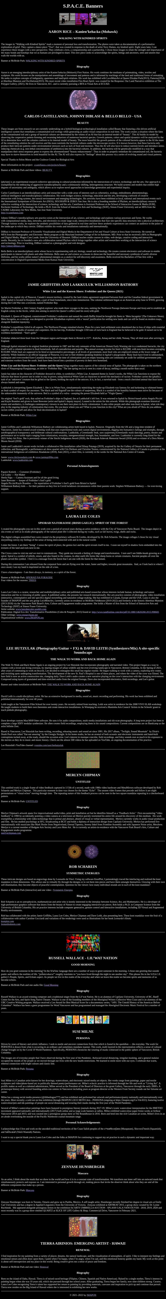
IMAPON (91, 1295)
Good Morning (51, 985)
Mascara (30, 1190)
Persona (30, 1068)
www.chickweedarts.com (20, 457)
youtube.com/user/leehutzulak (48, 745)
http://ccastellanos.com (12, 212)
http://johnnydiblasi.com (13, 246)
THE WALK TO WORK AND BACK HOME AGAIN (73, 684)
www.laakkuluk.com (23, 460)
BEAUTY (47, 170)
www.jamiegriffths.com (46, 457)
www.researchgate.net (27, 614)
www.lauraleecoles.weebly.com (31, 609)
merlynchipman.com (11, 833)
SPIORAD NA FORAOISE (39, 577)
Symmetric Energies (63, 890)
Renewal (44, 1267)
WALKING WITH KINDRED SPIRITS (45, 60)
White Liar (31, 415)
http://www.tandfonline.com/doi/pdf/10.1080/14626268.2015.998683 (125, 612)
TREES (32, 580)
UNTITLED (32, 801)
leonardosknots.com (10, 924)
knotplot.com (7, 921)
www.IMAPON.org (34, 617)
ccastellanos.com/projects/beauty (50, 165)
